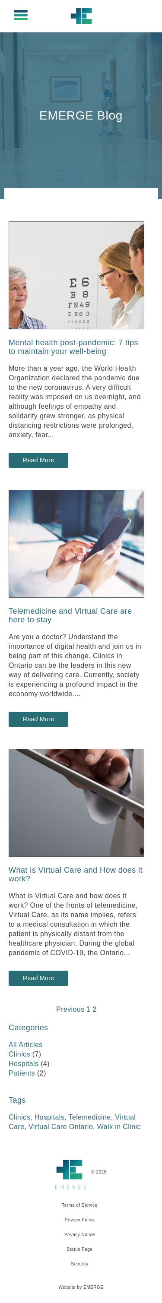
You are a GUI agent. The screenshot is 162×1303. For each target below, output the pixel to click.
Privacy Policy (80, 1220)
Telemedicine (89, 1117)
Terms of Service (79, 1205)
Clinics (19, 1054)
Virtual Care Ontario (61, 1126)
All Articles (26, 1044)
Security (79, 1264)
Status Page (79, 1249)
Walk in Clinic (119, 1126)
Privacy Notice (79, 1234)
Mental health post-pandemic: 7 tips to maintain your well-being (73, 347)
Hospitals (23, 1063)
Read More (38, 460)
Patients (22, 1073)
